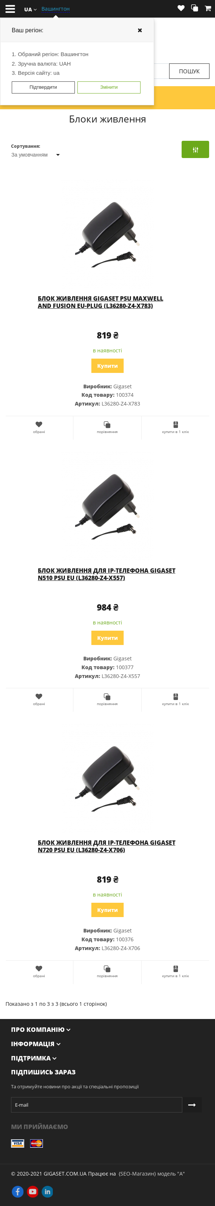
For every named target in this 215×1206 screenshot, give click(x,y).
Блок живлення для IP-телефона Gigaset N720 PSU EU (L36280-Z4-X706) (106, 846)
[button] (30, 8)
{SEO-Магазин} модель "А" (152, 1173)
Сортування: (25, 146)
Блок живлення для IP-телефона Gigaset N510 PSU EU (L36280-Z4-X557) (106, 574)
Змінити (108, 87)
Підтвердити (43, 87)
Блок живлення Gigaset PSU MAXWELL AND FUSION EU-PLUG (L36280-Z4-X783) (100, 302)
